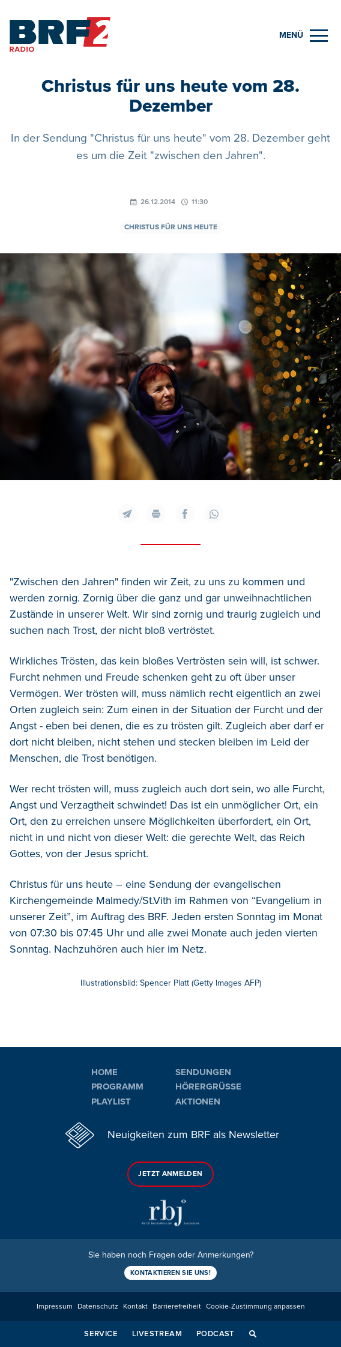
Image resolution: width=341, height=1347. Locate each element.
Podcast (215, 1334)
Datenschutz (97, 1306)
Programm (117, 1086)
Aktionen (197, 1101)
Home (104, 1072)
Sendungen (203, 1072)
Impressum (55, 1306)
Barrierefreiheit (176, 1306)
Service (101, 1334)
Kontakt (135, 1306)
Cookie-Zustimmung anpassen (255, 1306)
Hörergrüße (208, 1086)
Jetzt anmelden (170, 1173)
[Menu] (303, 36)
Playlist (111, 1101)
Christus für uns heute (170, 227)
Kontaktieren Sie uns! (170, 1273)
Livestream (157, 1334)
